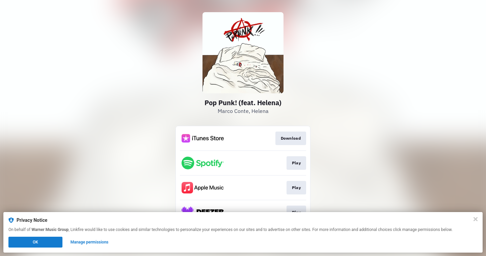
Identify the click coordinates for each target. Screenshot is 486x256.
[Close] (475, 219)
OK (35, 242)
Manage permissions (90, 242)
